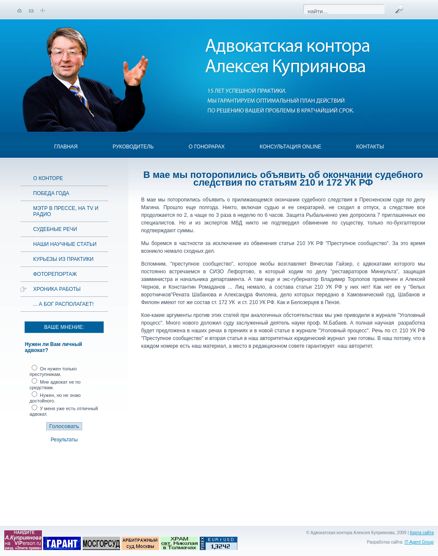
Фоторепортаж (55, 274)
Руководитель (133, 147)
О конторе (48, 178)
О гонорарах (207, 147)
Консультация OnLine (290, 147)
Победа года (51, 193)
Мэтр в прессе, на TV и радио (66, 211)
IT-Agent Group (419, 542)
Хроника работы (57, 289)
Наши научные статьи (65, 244)
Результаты (63, 440)
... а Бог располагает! (63, 304)
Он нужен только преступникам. (53, 371)
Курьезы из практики (63, 259)
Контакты (370, 147)
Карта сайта (422, 532)
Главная (65, 147)
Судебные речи (55, 229)
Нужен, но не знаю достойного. (55, 398)
